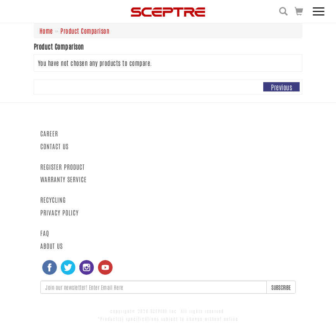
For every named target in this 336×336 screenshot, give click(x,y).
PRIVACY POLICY (59, 212)
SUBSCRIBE (281, 287)
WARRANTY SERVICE (63, 179)
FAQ (44, 233)
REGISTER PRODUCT (62, 167)
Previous (281, 87)
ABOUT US (51, 246)
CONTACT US (54, 146)
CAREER (49, 133)
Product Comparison (84, 30)
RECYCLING (53, 199)
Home (46, 30)
